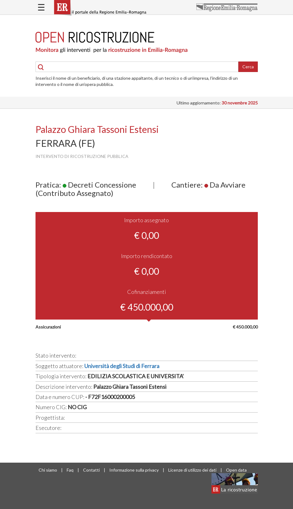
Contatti (91, 470)
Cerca (248, 66)
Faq (70, 470)
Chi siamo (48, 470)
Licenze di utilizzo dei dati (192, 470)
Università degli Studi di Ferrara (121, 366)
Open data (236, 470)
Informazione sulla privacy (134, 470)
